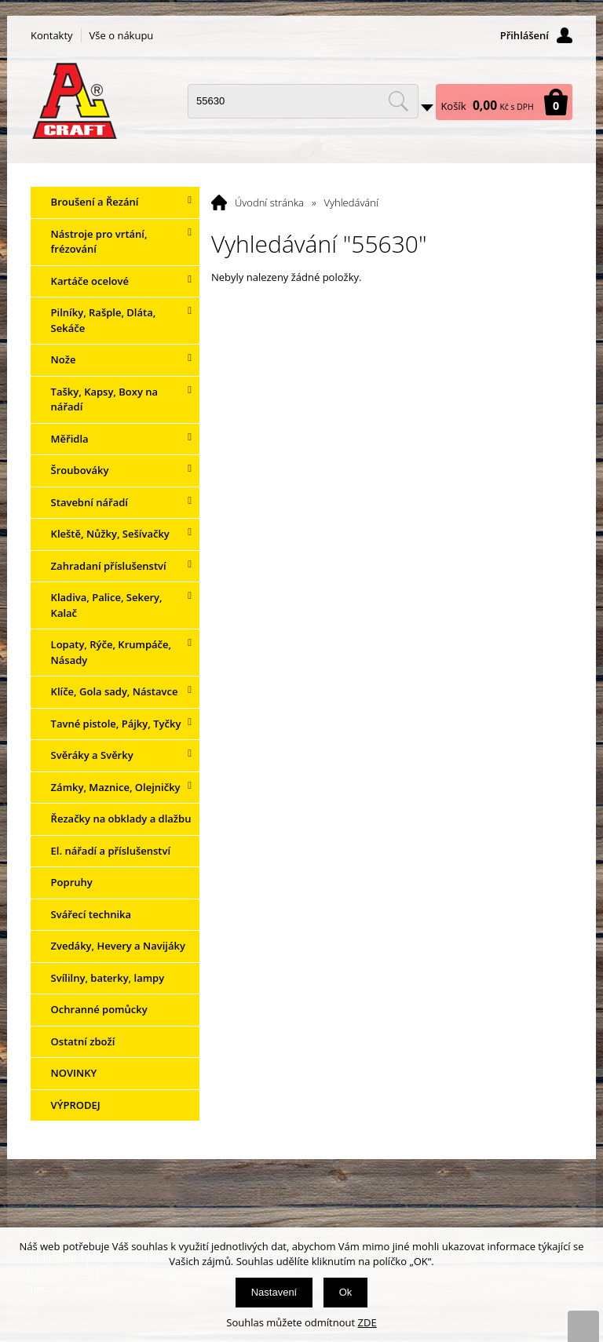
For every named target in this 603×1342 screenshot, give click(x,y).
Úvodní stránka (269, 202)
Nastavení (274, 1292)
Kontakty (52, 35)
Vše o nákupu (122, 35)
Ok (346, 1292)
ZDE (367, 1322)
